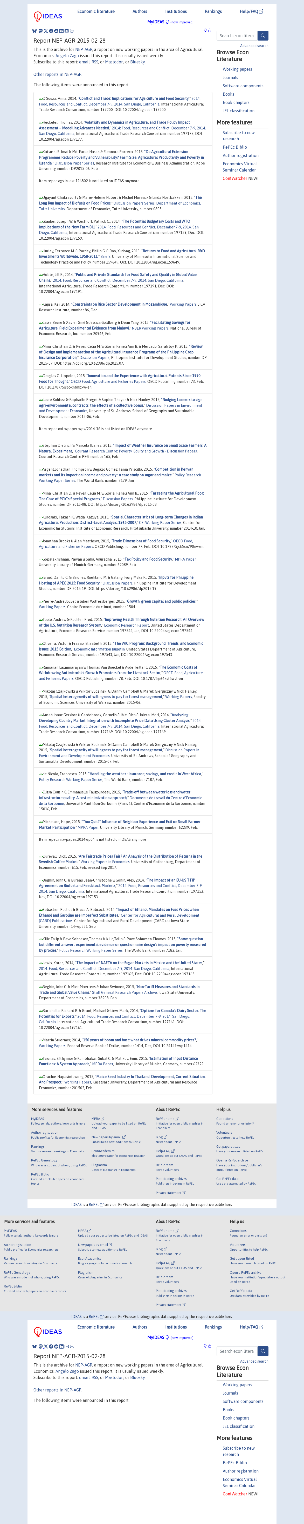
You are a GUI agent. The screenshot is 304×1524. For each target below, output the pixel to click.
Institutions (176, 11)
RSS (95, 62)
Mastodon (114, 62)
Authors (140, 11)
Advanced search (254, 46)
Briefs (105, 256)
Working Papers (183, 304)
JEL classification (238, 110)
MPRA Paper (185, 559)
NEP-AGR (83, 49)
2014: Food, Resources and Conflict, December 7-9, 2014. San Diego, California (118, 280)
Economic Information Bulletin (99, 649)
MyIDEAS (170, 21)
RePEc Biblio (235, 147)
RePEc (96, 1205)
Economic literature (96, 11)
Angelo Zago (67, 55)
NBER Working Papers (150, 328)
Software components (243, 85)
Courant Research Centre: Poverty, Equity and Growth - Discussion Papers (136, 451)
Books (228, 94)
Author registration (241, 155)
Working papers (237, 69)
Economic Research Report (126, 625)
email (84, 62)
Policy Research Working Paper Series (70, 780)
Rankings (213, 11)
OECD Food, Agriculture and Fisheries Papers (108, 381)
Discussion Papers (94, 358)
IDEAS (76, 1205)
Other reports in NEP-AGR (57, 74)
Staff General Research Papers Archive (124, 992)
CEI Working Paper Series (160, 523)
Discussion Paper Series (74, 163)
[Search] (263, 36)
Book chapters (236, 102)
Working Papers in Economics (105, 862)
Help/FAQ (251, 11)
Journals (230, 77)
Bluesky (137, 62)
